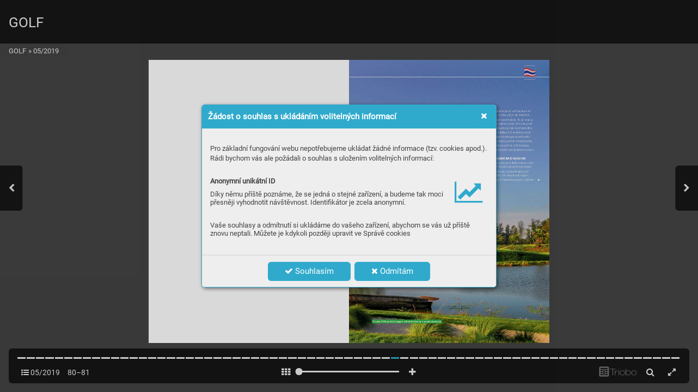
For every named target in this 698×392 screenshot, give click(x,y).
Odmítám (392, 271)
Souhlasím (309, 271)
